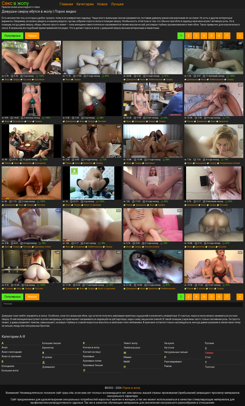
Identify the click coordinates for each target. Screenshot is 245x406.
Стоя (28, 121)
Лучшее (117, 4)
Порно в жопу (131, 387)
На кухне (169, 343)
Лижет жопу (130, 343)
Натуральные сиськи (228, 163)
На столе (169, 347)
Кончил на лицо (92, 352)
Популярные (12, 35)
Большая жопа (10, 370)
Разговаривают (173, 361)
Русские (25, 79)
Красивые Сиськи (93, 365)
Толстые (210, 367)
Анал (6, 79)
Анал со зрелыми (91, 205)
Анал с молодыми (12, 352)
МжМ (127, 361)
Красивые (38, 79)
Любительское (154, 79)
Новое (102, 4)
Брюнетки (222, 121)
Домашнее (130, 79)
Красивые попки (41, 247)
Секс (15, 3)
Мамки (150, 121)
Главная (66, 4)
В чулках (7, 288)
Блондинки (17, 121)
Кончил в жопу (150, 247)
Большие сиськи (51, 343)
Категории (85, 4)
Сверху (15, 79)
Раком (188, 121)
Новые (32, 35)
